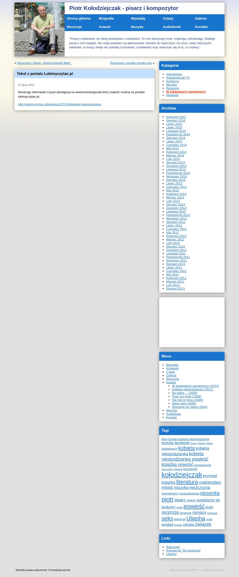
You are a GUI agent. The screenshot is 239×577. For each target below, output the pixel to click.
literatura (187, 482)
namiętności (170, 493)
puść (209, 507)
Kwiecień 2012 (176, 236)
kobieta (186, 448)
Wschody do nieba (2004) (189, 407)
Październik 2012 (178, 215)
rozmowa (212, 513)
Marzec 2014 (175, 155)
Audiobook (172, 27)
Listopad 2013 (176, 169)
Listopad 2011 (176, 253)
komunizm (167, 469)
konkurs (178, 469)
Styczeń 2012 (175, 246)
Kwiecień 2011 (176, 278)
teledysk (180, 519)
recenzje (185, 513)
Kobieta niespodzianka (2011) (192, 389)
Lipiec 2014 (174, 141)
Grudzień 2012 (176, 208)
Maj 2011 (172, 274)
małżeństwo (210, 482)
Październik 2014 (178, 134)
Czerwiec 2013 (176, 187)
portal (179, 507)
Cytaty (168, 18)
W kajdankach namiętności (186, 91)
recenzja (170, 512)
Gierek (201, 443)
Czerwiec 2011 (176, 271)
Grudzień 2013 (176, 166)
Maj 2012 (172, 232)
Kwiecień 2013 (176, 194)
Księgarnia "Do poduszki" (183, 550)
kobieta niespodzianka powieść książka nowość (185, 459)
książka (168, 482)
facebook (182, 443)
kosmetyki (190, 469)
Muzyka (137, 27)
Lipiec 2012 (174, 225)
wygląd (167, 525)
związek (203, 524)
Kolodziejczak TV (178, 77)
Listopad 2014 (176, 131)
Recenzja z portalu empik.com (131, 63)
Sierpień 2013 (175, 180)
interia (209, 443)
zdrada (188, 525)
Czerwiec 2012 (176, 229)
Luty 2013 (173, 201)
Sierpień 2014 (175, 138)
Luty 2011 (173, 285)
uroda (209, 519)
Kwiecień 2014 (176, 152)
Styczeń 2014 (175, 162)
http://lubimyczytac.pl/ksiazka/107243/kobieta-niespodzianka (59, 104)
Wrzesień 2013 (176, 176)
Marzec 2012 (175, 239)
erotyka (168, 443)
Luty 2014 (173, 159)
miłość (167, 487)
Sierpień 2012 (175, 222)
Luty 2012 (173, 243)
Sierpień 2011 (175, 264)
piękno (191, 500)
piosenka (210, 493)
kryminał (210, 476)
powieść (193, 506)
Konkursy (172, 81)
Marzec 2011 (175, 281)
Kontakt (201, 27)
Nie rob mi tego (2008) (187, 400)
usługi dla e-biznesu (212, 570)
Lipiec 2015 (174, 127)
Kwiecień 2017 (176, 117)
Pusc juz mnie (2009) (186, 396)
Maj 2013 (172, 190)
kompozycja (202, 465)
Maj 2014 (172, 148)
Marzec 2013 (175, 197)
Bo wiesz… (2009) (184, 393)
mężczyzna (199, 487)
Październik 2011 (178, 257)
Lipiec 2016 (174, 124)
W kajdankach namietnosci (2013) (195, 386)
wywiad (178, 525)
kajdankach (169, 448)
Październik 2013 (178, 173)
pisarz (180, 500)
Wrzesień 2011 (176, 260)
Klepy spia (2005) (184, 403)
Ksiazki (105, 27)
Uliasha (195, 518)
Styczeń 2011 (175, 288)
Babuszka (173, 547)
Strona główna (79, 18)
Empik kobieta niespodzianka (188, 439)
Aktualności (174, 74)
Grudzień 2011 (176, 250)
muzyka (181, 487)
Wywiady (138, 18)
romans (199, 512)
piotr (168, 499)
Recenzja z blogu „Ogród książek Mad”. (44, 63)
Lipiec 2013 (174, 183)
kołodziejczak (182, 474)
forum (193, 443)
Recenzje (74, 27)
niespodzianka (189, 493)
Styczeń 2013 (175, 204)
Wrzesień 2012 (176, 218)
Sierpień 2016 (175, 120)
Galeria (201, 18)
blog (165, 439)
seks (167, 518)
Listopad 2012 (176, 211)
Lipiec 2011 (174, 267)
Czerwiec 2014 (176, 145)
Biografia (106, 18)
